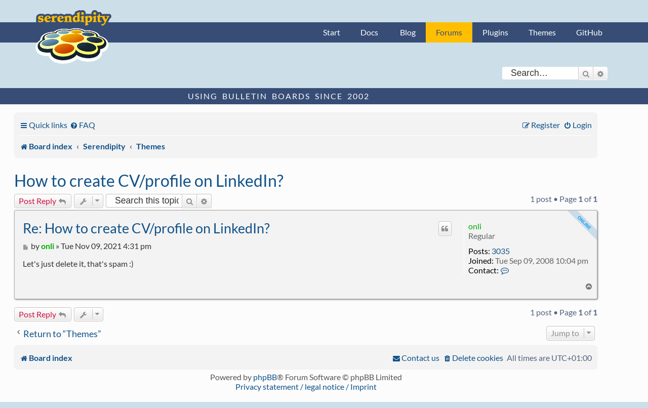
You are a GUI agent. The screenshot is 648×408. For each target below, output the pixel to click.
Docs (369, 32)
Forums (449, 32)
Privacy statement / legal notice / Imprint (306, 386)
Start (331, 32)
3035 (501, 251)
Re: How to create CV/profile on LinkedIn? (146, 228)
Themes (542, 32)
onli (474, 226)
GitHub (589, 32)
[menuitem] (82, 125)
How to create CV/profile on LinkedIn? (149, 180)
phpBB (265, 377)
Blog (408, 32)
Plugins (495, 32)
